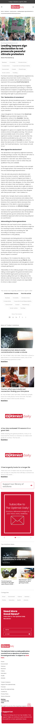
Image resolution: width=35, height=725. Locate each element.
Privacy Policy (4, 694)
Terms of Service (5, 696)
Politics (4, 600)
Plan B (25, 260)
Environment (5, 69)
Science (20, 596)
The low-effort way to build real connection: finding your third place (15, 390)
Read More (4, 361)
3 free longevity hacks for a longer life (15, 467)
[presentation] (13, 624)
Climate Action (22, 62)
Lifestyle (26, 600)
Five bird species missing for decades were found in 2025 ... (7, 582)
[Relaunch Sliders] (19, 537)
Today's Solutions (5, 682)
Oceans (14, 69)
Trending (14, 73)
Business (7, 11)
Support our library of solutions (13, 485)
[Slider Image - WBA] (16, 537)
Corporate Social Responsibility (21, 66)
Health (19, 600)
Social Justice (13, 11)
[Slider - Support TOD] (18, 537)
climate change (23, 206)
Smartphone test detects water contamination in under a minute (14, 351)
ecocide (19, 140)
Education (11, 600)
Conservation (6, 66)
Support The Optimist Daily (8, 684)
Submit (29, 634)
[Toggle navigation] (1, 7)
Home (2, 11)
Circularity (12, 62)
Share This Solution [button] (7, 58)
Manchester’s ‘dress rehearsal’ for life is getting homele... (25, 581)
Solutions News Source (11, 293)
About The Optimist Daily (7, 689)
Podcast (3, 687)
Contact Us (4, 691)
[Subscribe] (15, 537)
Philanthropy (22, 69)
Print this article (26, 293)
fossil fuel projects (23, 82)
